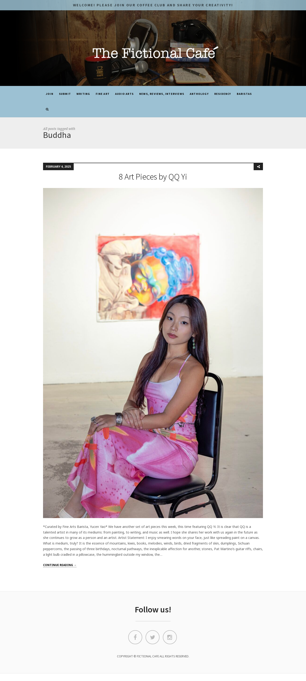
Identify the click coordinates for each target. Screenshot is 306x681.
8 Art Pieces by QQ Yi (153, 176)
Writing (83, 94)
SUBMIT (65, 94)
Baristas (244, 94)
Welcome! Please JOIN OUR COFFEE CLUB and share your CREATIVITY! (153, 5)
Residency (222, 94)
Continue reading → (59, 565)
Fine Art (102, 94)
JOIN (49, 94)
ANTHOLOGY (199, 94)
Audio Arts (124, 94)
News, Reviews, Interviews (161, 94)
